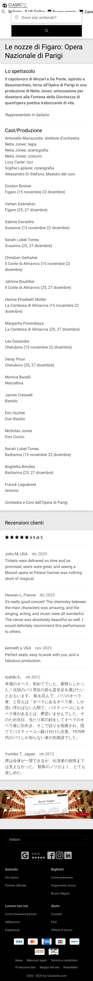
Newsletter (70, 967)
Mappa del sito (50, 967)
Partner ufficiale (15, 885)
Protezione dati (25, 967)
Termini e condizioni (64, 960)
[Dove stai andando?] (47, 16)
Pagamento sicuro (63, 885)
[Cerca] (46, 31)
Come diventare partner (20, 914)
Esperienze (12, 930)
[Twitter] (59, 857)
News (19, 960)
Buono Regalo (60, 893)
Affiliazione (12, 922)
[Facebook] (25, 855)
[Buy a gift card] (46, 804)
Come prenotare (62, 877)
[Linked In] (68, 857)
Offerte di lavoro (61, 930)
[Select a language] (46, 839)
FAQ (54, 922)
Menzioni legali (37, 960)
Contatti (56, 914)
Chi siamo (12, 877)
